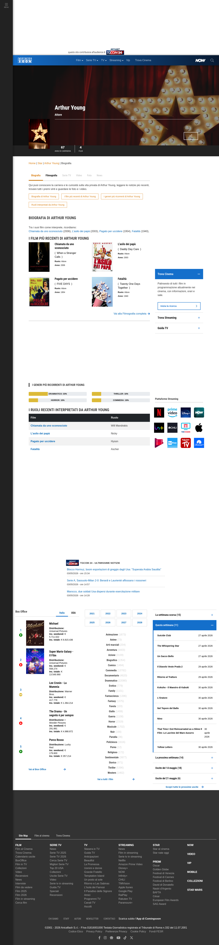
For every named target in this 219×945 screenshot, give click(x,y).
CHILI (121, 879)
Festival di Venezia (163, 873)
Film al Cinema (24, 849)
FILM (18, 845)
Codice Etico (76, 931)
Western (112, 772)
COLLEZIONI (195, 881)
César (156, 896)
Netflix (122, 860)
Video (18, 872)
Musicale (112, 726)
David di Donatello (163, 884)
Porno (113, 747)
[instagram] (105, 938)
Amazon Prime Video (130, 864)
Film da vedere (23, 887)
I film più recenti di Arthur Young (80, 196)
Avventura (112, 649)
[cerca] (212, 60)
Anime (113, 639)
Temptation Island (94, 875)
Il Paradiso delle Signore (98, 891)
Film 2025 (21, 891)
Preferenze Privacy (116, 931)
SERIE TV (55, 845)
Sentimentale (112, 757)
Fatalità (136, 231)
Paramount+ (125, 902)
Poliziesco (112, 742)
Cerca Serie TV (58, 860)
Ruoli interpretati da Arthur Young (47, 204)
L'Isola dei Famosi (94, 887)
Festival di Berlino (163, 881)
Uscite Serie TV (58, 875)
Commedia (111, 670)
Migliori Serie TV (59, 864)
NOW (121, 872)
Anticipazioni (91, 856)
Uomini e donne (93, 868)
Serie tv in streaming (61, 883)
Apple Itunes (125, 887)
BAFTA (157, 892)
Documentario (112, 675)
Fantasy (112, 701)
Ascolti (88, 906)
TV (85, 845)
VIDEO (191, 854)
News (18, 879)
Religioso (112, 752)
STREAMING (126, 845)
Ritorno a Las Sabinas (96, 883)
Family (112, 690)
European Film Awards (166, 900)
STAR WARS (194, 890)
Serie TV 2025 (58, 852)
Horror (112, 721)
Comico (112, 665)
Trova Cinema (23, 852)
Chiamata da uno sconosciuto (46, 231)
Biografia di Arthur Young (43, 196)
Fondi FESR (156, 931)
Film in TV (21, 864)
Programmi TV (92, 898)
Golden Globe (161, 869)
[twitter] (132, 938)
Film (81, 148)
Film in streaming (25, 898)
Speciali (54, 891)
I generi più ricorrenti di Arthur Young (122, 196)
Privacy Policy (94, 931)
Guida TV (55, 887)
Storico (112, 762)
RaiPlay (122, 895)
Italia (61, 612)
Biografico (112, 660)
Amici (87, 895)
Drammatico (111, 680)
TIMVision (124, 883)
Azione (111, 655)
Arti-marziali (112, 644)
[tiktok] (125, 938)
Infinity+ (122, 875)
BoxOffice (20, 860)
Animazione (112, 634)
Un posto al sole (93, 879)
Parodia (113, 736)
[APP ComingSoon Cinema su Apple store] (172, 919)
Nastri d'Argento (162, 888)
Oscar (156, 865)
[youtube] (118, 938)
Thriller (111, 767)
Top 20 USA (56, 868)
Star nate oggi (161, 852)
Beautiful (89, 860)
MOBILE (192, 872)
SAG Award (159, 904)
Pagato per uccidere (110, 231)
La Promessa (91, 864)
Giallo (112, 711)
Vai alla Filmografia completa (132, 314)
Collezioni (20, 868)
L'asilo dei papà (81, 231)
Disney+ (123, 868)
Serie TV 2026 (58, 856)
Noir (112, 731)
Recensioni (21, 875)
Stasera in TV (92, 849)
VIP (189, 863)
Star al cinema (161, 849)
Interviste (20, 883)
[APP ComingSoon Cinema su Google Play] (194, 919)
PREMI (157, 861)
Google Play (125, 891)
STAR (156, 845)
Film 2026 (21, 895)
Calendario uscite (25, 856)
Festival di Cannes (163, 877)
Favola (112, 706)
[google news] (111, 938)
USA (73, 612)
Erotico (112, 685)
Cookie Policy (138, 931)
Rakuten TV (125, 898)
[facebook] (99, 938)
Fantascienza (112, 696)
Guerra (111, 716)
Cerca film (21, 902)
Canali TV (89, 902)
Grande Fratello (93, 872)
